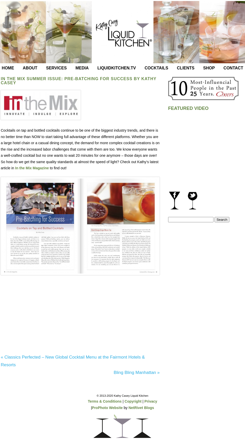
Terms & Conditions (105, 401)
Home (8, 68)
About (30, 68)
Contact (233, 68)
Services (56, 68)
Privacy (151, 401)
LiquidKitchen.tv (116, 68)
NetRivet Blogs (141, 408)
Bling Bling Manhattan (137, 372)
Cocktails (156, 68)
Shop (209, 68)
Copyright (133, 401)
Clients (185, 68)
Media (82, 68)
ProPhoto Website (107, 408)
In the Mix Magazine (32, 168)
